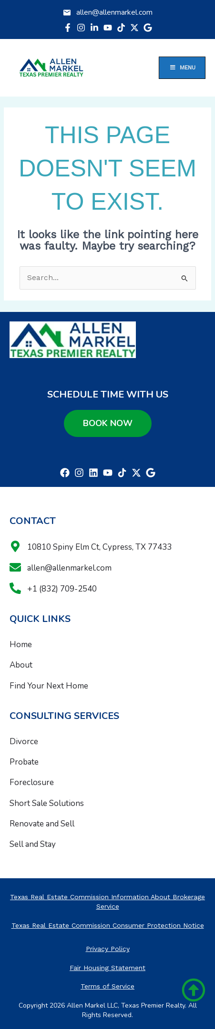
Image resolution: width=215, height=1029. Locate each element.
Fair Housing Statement (107, 967)
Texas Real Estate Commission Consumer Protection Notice (107, 925)
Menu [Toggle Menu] (182, 67)
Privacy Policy (108, 948)
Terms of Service (107, 986)
